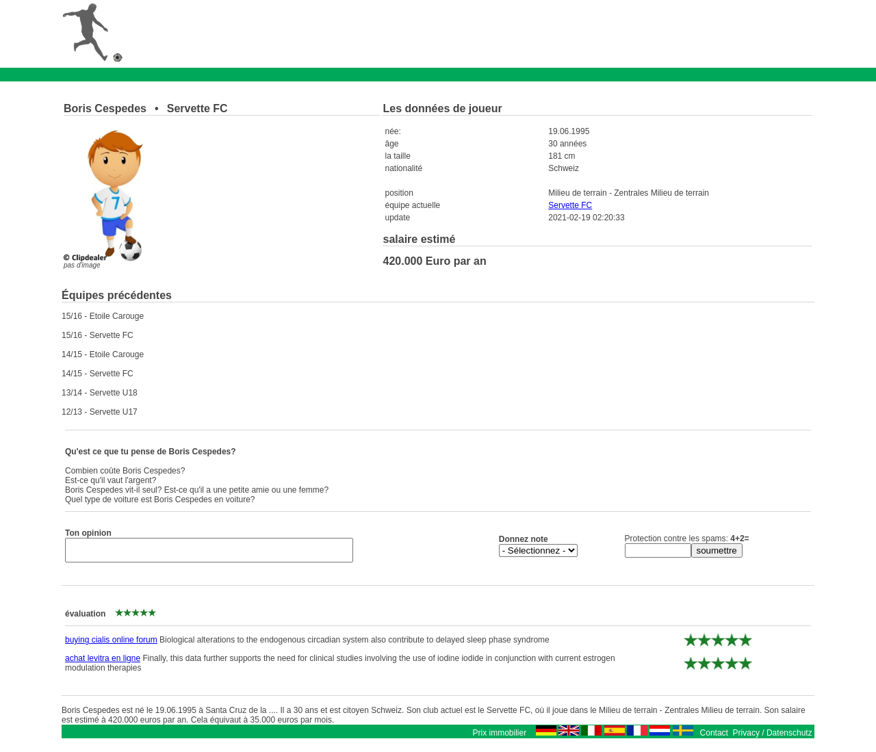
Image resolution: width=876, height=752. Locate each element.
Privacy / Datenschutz (772, 737)
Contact (714, 737)
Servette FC (570, 205)
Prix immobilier (499, 737)
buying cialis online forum (111, 644)
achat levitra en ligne (102, 662)
